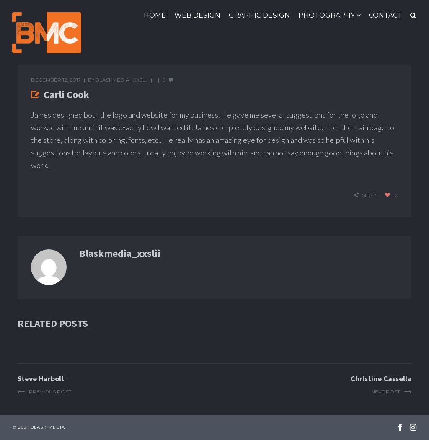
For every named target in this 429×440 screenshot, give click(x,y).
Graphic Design (259, 15)
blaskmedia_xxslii (122, 80)
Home (155, 15)
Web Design (197, 15)
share (371, 195)
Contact (385, 15)
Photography (326, 15)
